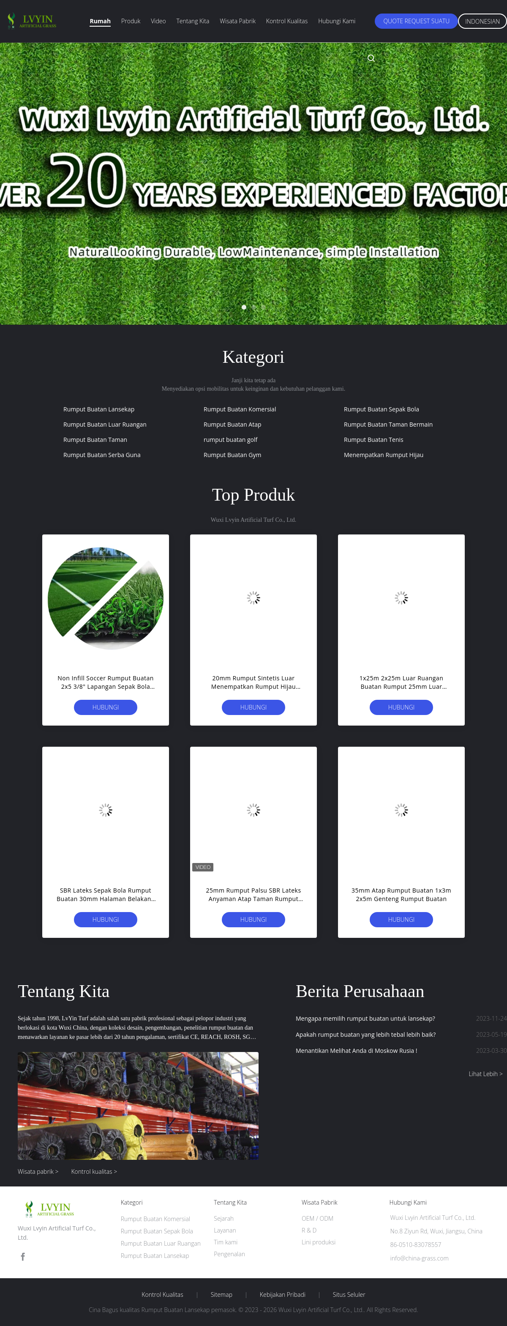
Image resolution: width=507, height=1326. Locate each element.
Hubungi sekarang (105, 709)
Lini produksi (318, 1242)
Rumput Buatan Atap (233, 424)
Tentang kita (192, 21)
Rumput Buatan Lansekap (98, 409)
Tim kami (225, 1242)
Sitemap (221, 1295)
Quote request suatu (416, 21)
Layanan (225, 1230)
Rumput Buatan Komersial (240, 409)
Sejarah (224, 1218)
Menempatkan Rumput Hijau (383, 455)
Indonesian (482, 21)
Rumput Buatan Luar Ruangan (105, 424)
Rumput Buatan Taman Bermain (388, 424)
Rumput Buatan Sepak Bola (381, 409)
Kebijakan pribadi (282, 1295)
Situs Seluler (349, 1295)
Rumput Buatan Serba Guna (102, 455)
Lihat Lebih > (486, 1074)
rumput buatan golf (230, 440)
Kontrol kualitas (287, 21)
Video (158, 21)
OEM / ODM (317, 1218)
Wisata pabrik (238, 21)
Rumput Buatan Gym (233, 455)
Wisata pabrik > (38, 1171)
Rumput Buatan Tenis (373, 440)
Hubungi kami (336, 21)
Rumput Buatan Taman (95, 440)
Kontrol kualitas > (94, 1171)
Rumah (100, 21)
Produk (130, 21)
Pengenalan (229, 1254)
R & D (309, 1230)
